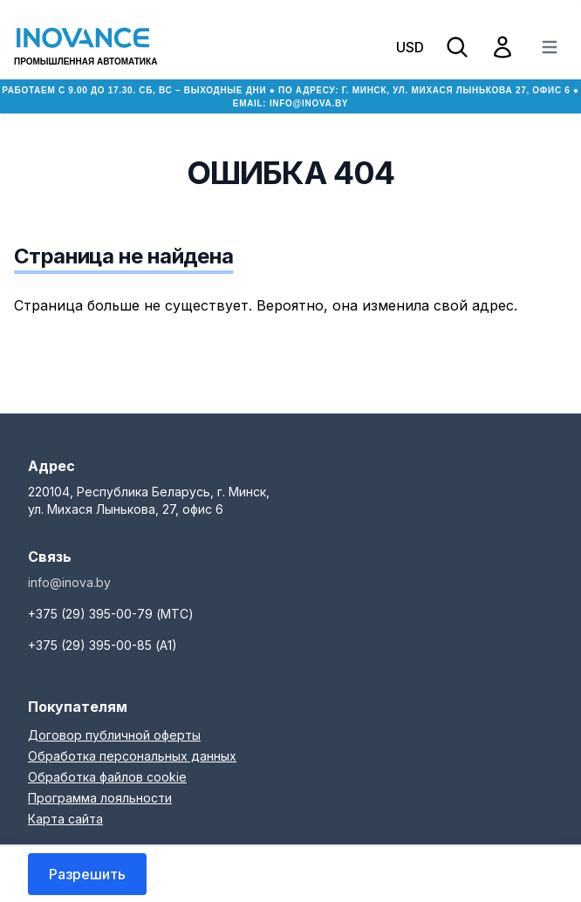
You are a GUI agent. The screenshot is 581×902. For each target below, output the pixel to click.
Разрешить (87, 874)
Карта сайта (65, 818)
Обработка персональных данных (132, 755)
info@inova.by (309, 103)
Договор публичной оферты (114, 735)
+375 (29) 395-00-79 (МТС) (111, 613)
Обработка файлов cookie (107, 776)
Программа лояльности (100, 797)
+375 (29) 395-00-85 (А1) (102, 645)
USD (410, 47)
